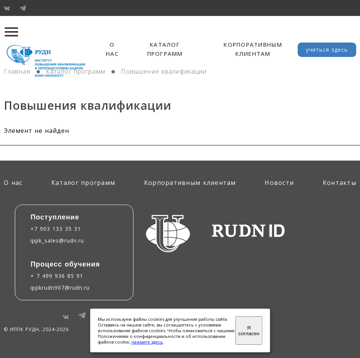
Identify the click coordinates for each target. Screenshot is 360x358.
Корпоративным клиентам (190, 182)
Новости (279, 182)
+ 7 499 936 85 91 (56, 275)
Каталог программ (75, 71)
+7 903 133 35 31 (55, 228)
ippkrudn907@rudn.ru (60, 287)
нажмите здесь (147, 342)
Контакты (339, 182)
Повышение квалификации (164, 71)
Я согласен (248, 330)
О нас (13, 182)
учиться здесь (327, 49)
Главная (17, 71)
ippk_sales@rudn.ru (57, 240)
